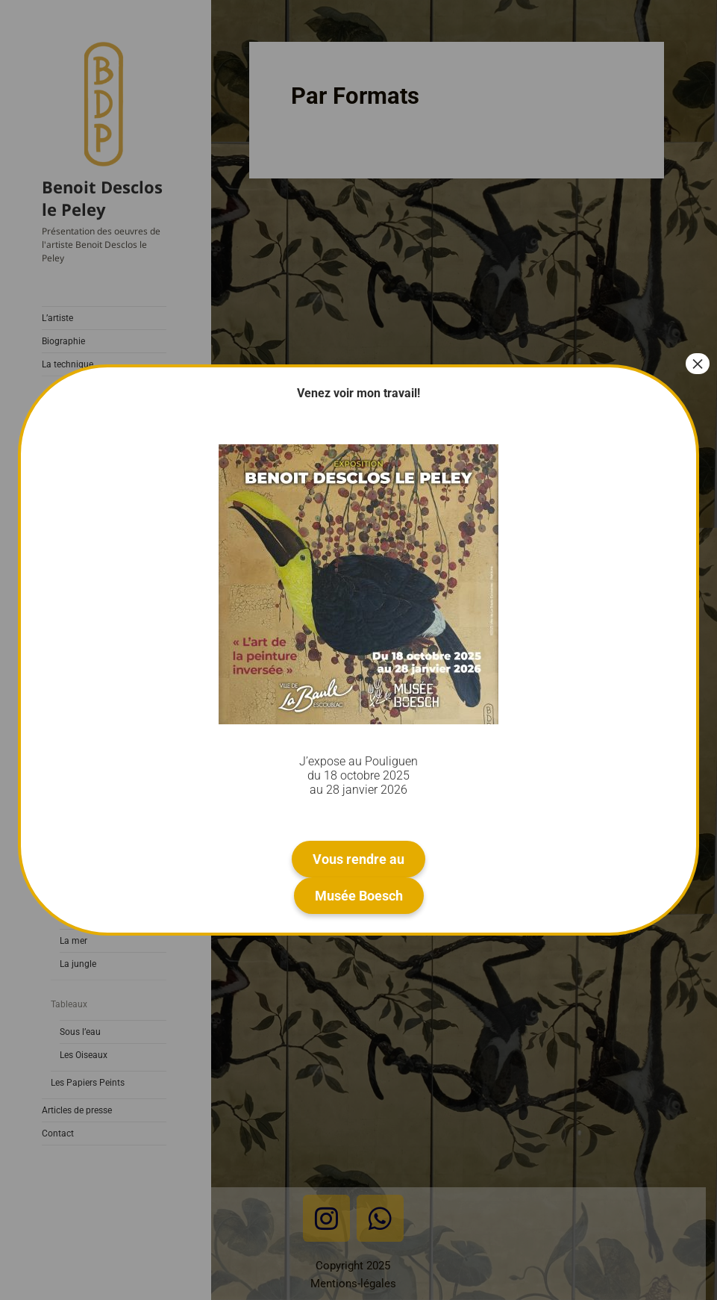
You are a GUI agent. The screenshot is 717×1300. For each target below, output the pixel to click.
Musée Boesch (359, 896)
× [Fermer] (697, 363)
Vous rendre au (358, 859)
